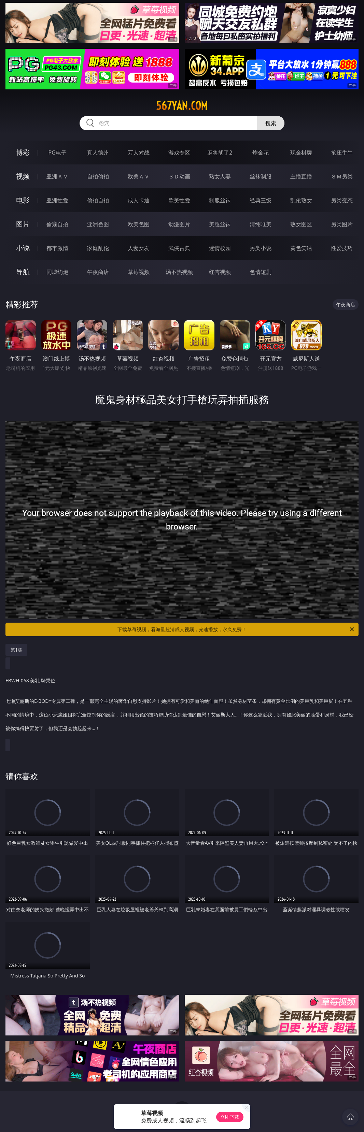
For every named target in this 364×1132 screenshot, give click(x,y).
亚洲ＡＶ (57, 176)
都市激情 (57, 248)
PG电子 (57, 152)
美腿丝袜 (220, 224)
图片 (23, 224)
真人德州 (98, 152)
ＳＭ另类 (342, 176)
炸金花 (260, 152)
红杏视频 (220, 272)
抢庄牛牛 (342, 152)
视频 (23, 176)
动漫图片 (179, 224)
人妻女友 (139, 248)
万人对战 (139, 152)
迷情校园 (220, 248)
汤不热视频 (179, 272)
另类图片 (342, 224)
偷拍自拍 (98, 200)
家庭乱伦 (98, 248)
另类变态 (342, 200)
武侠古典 (179, 248)
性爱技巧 (342, 248)
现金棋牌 (301, 152)
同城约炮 (57, 272)
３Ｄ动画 (179, 176)
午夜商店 (98, 272)
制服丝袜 (220, 200)
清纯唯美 (260, 224)
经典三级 (260, 200)
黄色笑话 (301, 248)
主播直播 (301, 176)
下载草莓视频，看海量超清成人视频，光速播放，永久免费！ (236, 629)
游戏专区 (179, 152)
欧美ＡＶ (139, 176)
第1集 (16, 650)
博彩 (23, 152)
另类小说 (260, 248)
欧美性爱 (179, 200)
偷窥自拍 (57, 224)
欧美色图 (139, 224)
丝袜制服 (260, 176)
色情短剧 (260, 272)
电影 (23, 200)
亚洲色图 (98, 224)
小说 (23, 247)
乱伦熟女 (301, 200)
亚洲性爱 (57, 200)
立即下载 (229, 1117)
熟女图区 (301, 224)
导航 (23, 271)
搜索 (270, 123)
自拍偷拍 (98, 176)
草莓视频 (139, 272)
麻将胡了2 (219, 152)
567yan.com (182, 106)
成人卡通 (139, 200)
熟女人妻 (220, 176)
